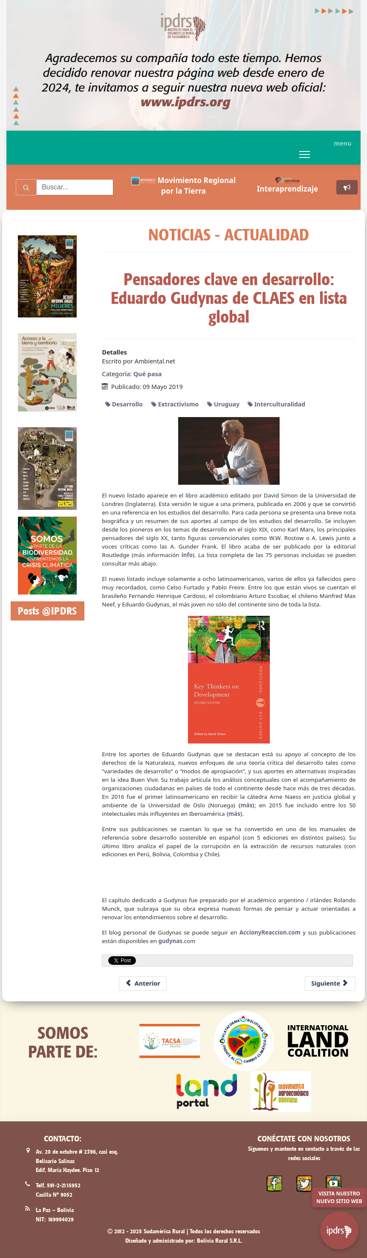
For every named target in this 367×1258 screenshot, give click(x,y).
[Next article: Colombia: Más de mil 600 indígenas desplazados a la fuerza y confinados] (330, 983)
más (246, 805)
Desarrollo (124, 404)
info (187, 555)
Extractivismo (175, 404)
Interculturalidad (276, 404)
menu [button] (342, 143)
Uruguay (223, 404)
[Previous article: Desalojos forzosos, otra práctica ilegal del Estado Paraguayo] (143, 983)
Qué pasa (147, 374)
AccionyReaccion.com (270, 932)
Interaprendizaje (287, 189)
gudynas (170, 941)
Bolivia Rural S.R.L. (219, 1240)
